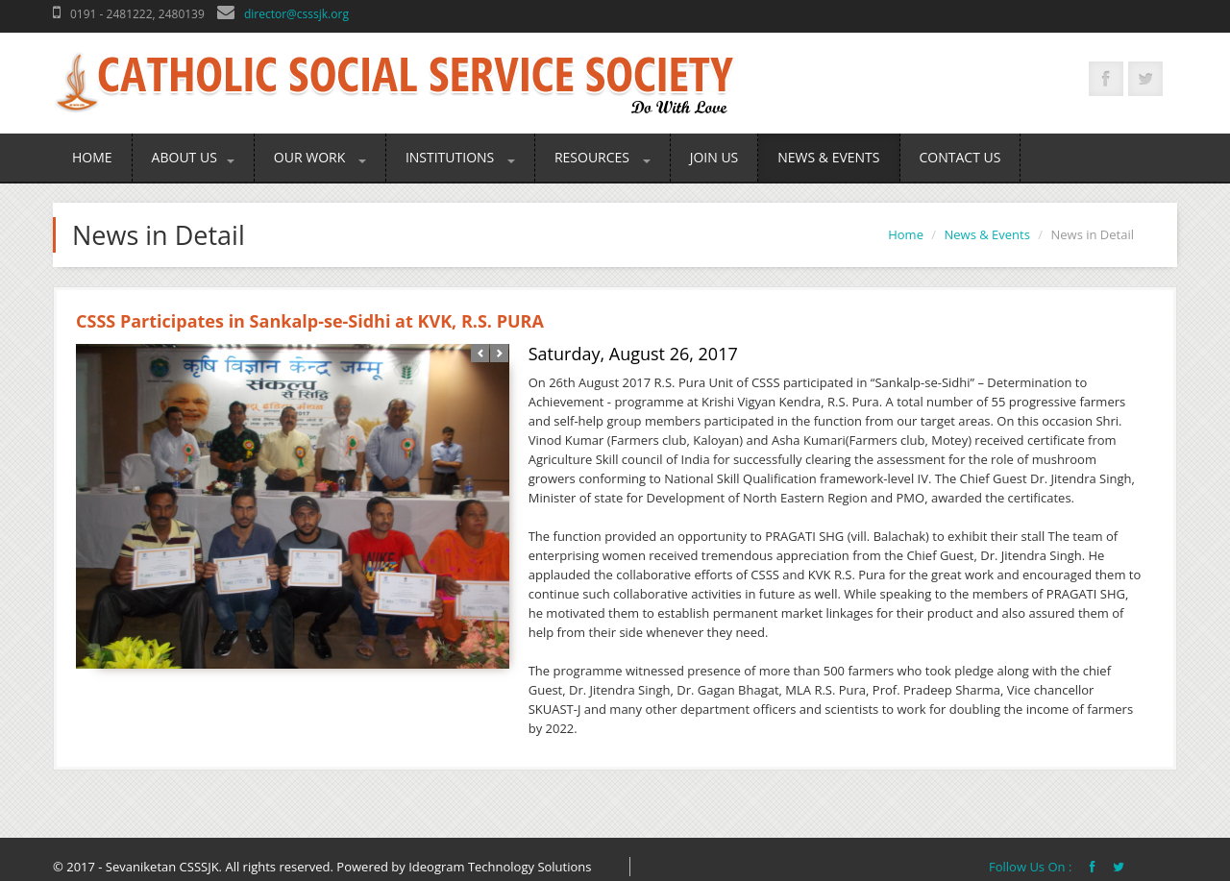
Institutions (460, 157)
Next (499, 353)
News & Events (828, 157)
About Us (193, 157)
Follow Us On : (1032, 866)
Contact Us (960, 157)
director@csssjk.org (296, 14)
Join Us (714, 157)
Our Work (320, 157)
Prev (480, 353)
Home (92, 157)
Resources (602, 157)
